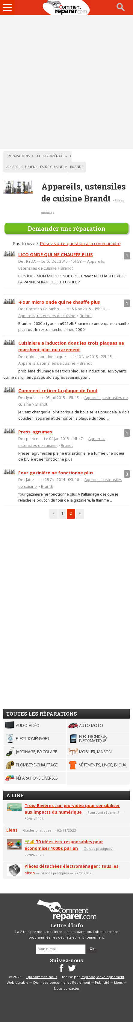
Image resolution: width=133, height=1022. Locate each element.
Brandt (67, 268)
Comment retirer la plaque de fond (57, 390)
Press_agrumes (35, 432)
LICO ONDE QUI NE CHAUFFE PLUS (55, 254)
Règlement (81, 983)
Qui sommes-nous (41, 977)
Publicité (102, 983)
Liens (11, 830)
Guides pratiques (37, 830)
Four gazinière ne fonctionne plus (55, 473)
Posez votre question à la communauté (80, 243)
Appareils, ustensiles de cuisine (46, 315)
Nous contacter (66, 989)
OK (92, 949)
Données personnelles (52, 983)
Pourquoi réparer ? (103, 812)
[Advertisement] (66, 82)
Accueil (66, 7)
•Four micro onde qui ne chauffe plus (59, 302)
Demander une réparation (66, 228)
